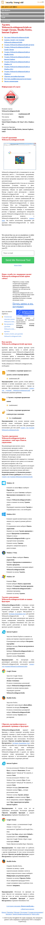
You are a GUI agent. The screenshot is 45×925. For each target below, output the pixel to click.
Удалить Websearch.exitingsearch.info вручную (19, 45)
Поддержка (23, 912)
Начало (4, 912)
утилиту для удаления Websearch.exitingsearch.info (17, 477)
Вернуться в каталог (27, 909)
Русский (40, 2)
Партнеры (5, 14)
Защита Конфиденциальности (22, 914)
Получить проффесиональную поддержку (17, 79)
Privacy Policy (18, 265)
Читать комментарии (11, 81)
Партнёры (10, 912)
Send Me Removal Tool (18, 260)
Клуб (3, 17)
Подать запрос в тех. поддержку (23, 305)
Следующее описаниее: (20, 906)
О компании (6, 21)
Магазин (16, 912)
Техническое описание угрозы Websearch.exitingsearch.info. (13, 319)
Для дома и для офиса (9, 7)
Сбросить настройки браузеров (14, 76)
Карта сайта (35, 914)
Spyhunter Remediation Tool (17, 614)
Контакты (9, 914)
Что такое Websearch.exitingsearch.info (16, 37)
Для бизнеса (6, 10)
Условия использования (35, 912)
